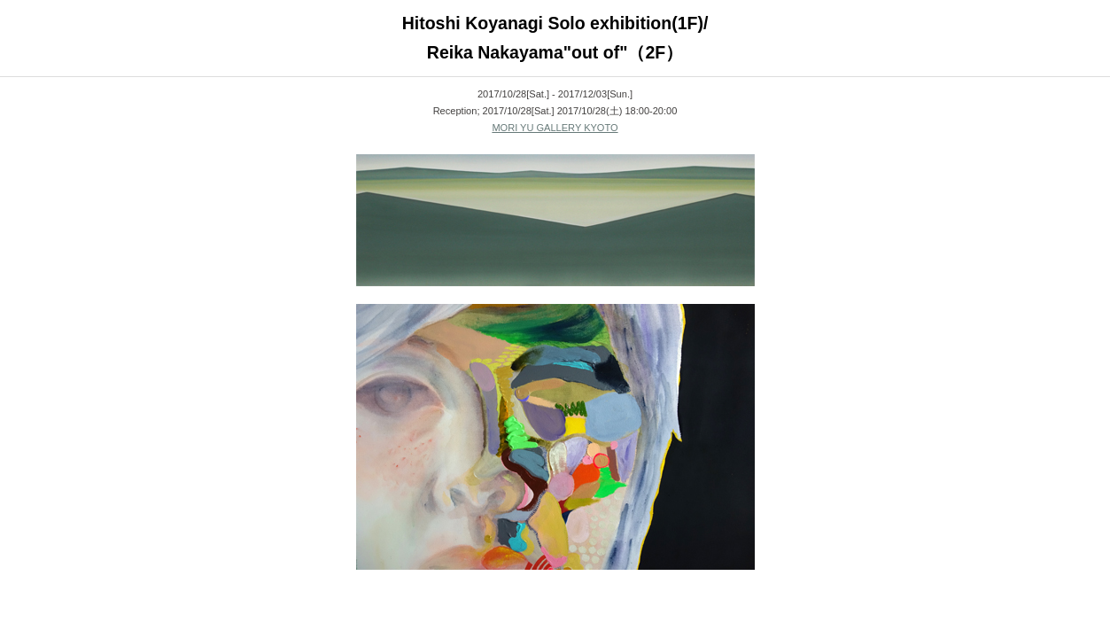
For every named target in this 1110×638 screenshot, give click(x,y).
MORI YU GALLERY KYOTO (554, 127)
